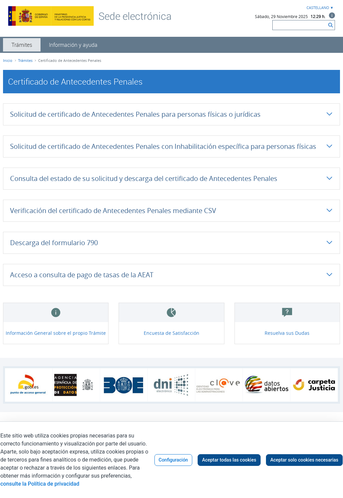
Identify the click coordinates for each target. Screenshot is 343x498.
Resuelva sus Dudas (287, 333)
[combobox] (319, 7)
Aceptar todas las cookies (229, 460)
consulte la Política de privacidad (39, 484)
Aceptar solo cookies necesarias (304, 460)
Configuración (173, 460)
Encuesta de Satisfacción (171, 333)
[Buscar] (300, 25)
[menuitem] (22, 45)
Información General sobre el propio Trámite (56, 333)
